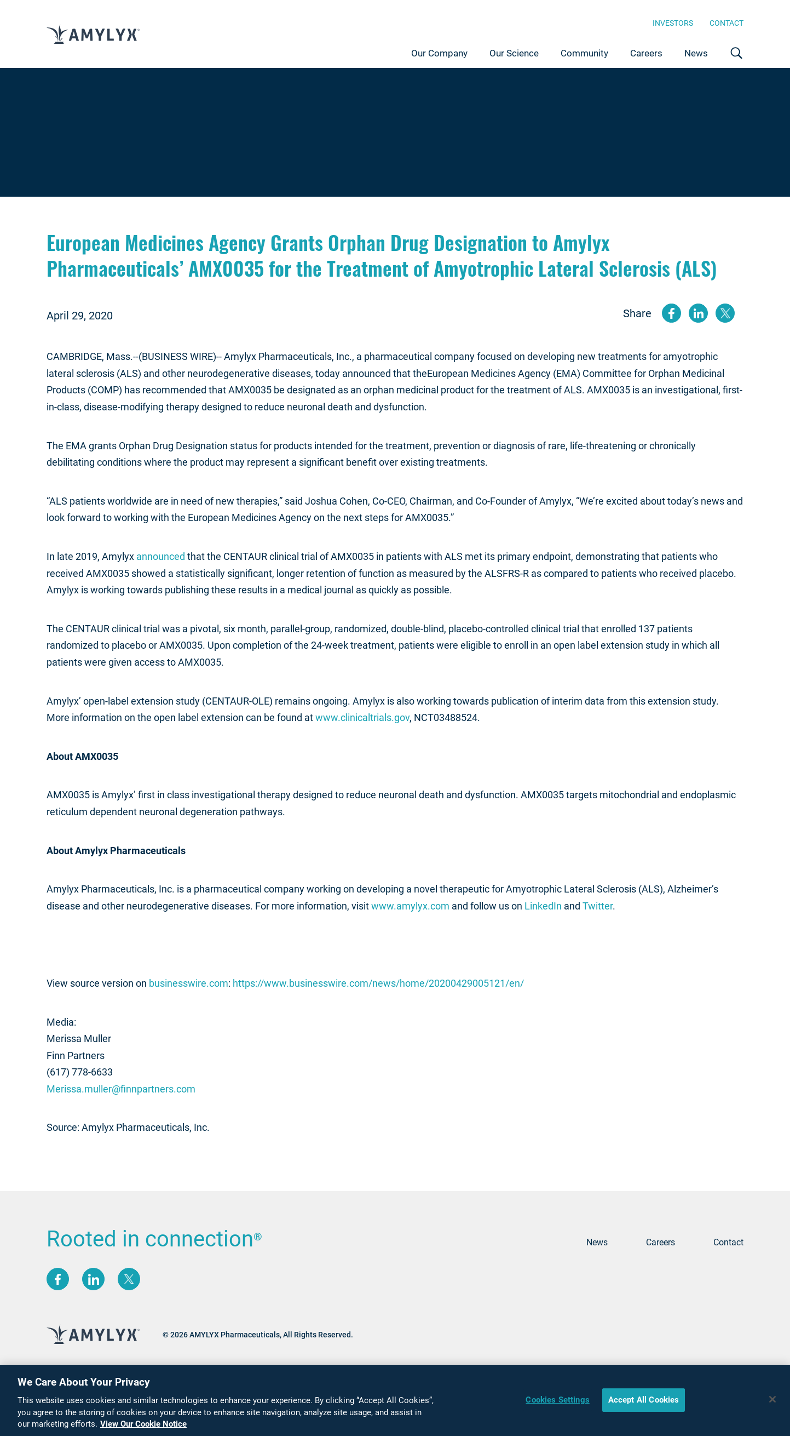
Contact (726, 23)
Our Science (514, 53)
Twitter (598, 906)
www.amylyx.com (410, 906)
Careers (646, 53)
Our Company (439, 53)
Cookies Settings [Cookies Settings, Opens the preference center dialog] (557, 1406)
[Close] (772, 1405)
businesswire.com (188, 983)
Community (584, 53)
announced (160, 556)
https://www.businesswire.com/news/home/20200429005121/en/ (378, 983)
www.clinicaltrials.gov (362, 717)
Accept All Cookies (643, 1406)
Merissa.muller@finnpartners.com (121, 1089)
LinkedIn (543, 906)
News (696, 53)
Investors (673, 23)
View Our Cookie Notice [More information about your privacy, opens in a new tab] (143, 1430)
